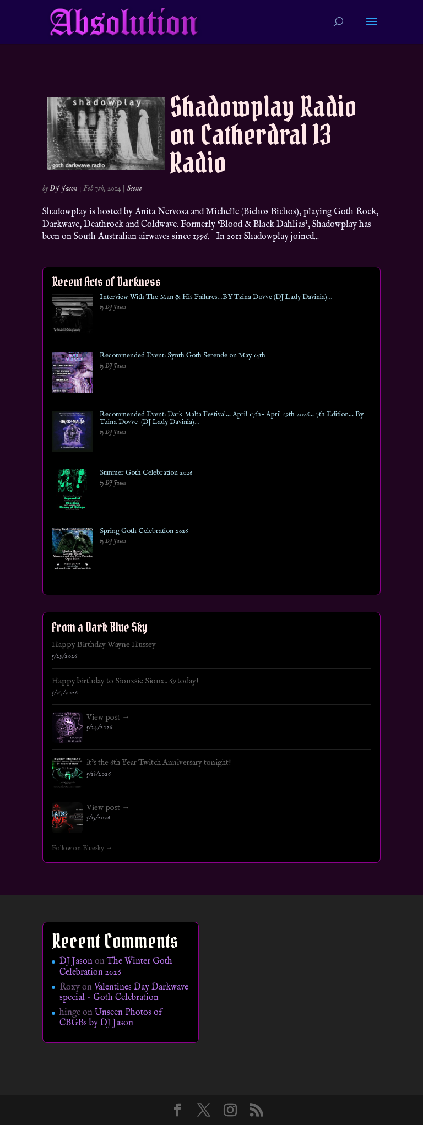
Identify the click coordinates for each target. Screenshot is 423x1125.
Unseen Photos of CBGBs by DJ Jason (110, 1018)
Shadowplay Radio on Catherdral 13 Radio (263, 135)
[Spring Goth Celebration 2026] (72, 550)
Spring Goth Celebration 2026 (144, 531)
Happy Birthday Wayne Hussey (104, 645)
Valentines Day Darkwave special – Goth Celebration (123, 992)
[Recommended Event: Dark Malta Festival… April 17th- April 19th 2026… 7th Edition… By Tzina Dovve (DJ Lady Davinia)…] (72, 433)
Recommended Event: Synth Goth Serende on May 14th (182, 356)
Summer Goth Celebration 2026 (146, 473)
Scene (134, 188)
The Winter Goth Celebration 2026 (115, 966)
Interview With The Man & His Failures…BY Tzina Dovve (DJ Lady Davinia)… (216, 297)
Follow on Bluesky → (82, 848)
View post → (108, 717)
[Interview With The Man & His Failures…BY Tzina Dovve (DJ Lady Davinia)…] (72, 316)
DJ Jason (64, 188)
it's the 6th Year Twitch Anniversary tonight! (158, 763)
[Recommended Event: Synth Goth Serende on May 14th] (72, 375)
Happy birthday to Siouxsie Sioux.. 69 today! (125, 681)
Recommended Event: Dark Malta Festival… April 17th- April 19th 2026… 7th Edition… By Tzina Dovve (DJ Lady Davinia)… (232, 419)
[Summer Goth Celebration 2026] (72, 492)
